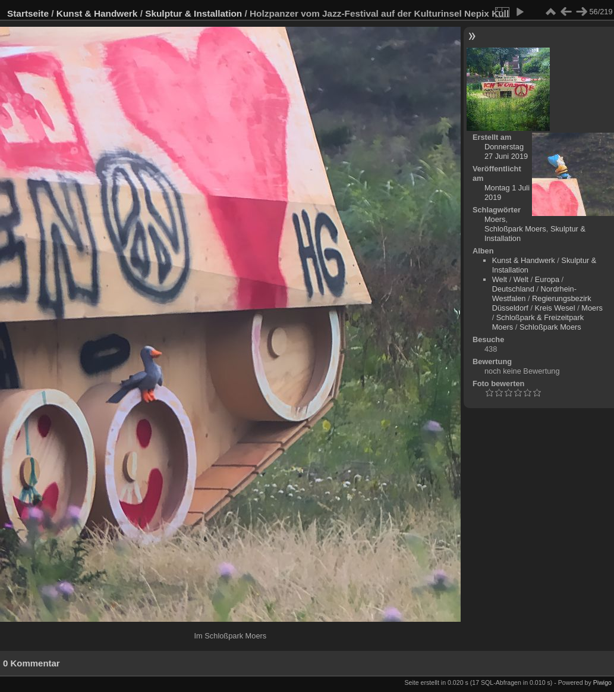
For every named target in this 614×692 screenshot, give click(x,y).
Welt (499, 279)
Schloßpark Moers (515, 228)
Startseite (28, 13)
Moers (495, 219)
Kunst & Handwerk (97, 13)
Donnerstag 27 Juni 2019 (506, 151)
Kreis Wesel (555, 307)
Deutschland (513, 288)
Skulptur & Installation (193, 13)
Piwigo (602, 682)
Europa (547, 279)
